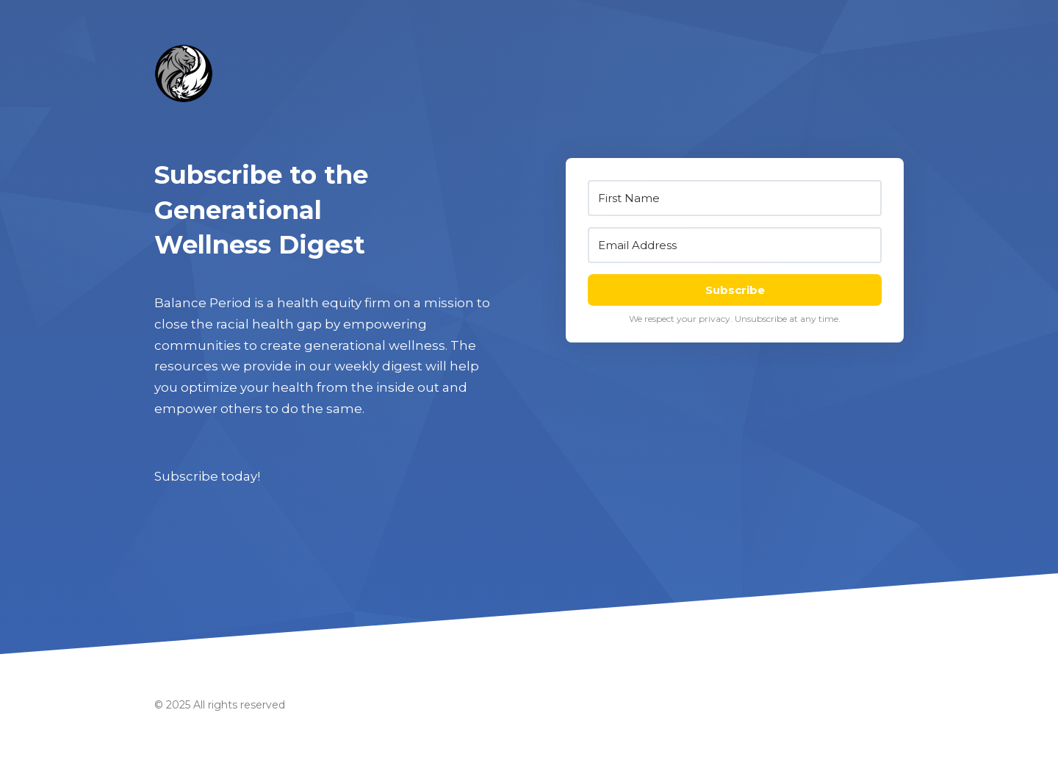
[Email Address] (735, 245)
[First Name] (735, 198)
